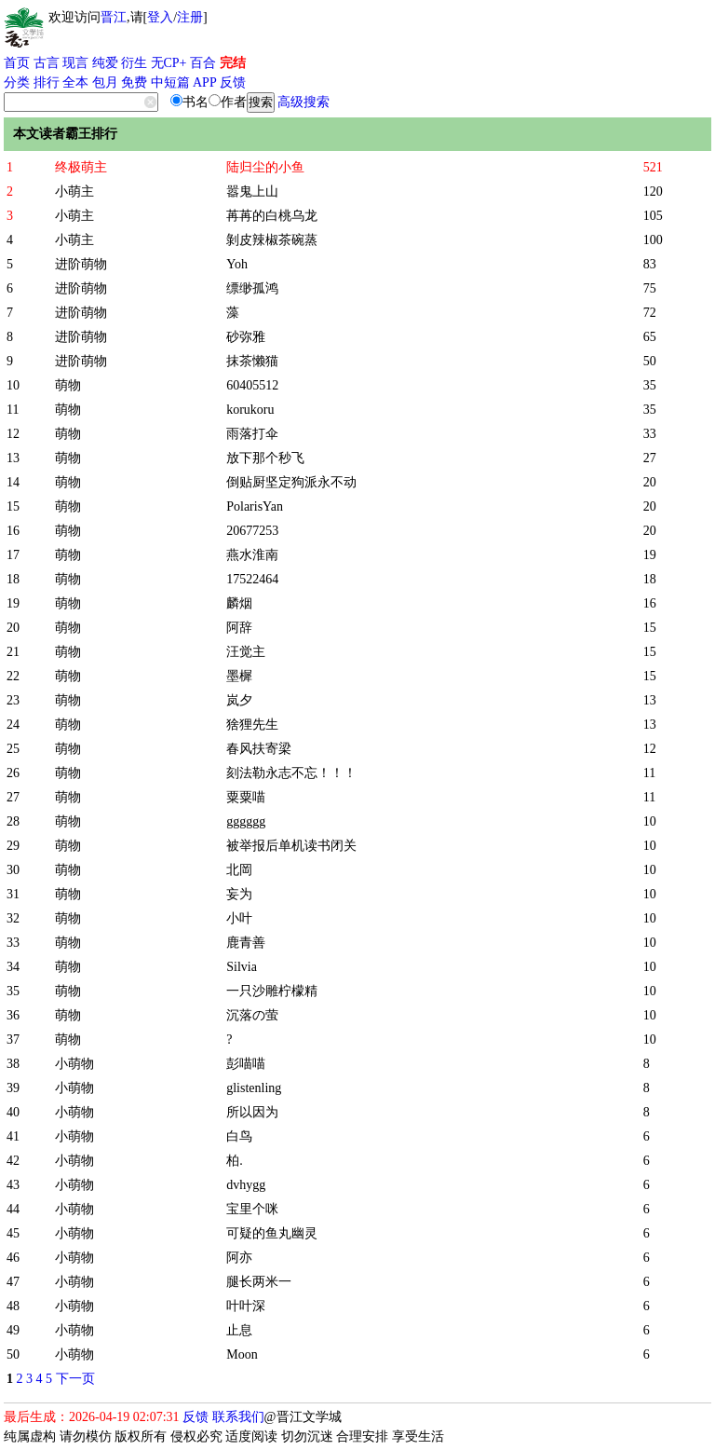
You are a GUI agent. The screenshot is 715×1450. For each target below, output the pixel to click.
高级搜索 (303, 102)
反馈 (233, 82)
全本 (75, 82)
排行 (47, 82)
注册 (190, 17)
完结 (233, 63)
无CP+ (169, 63)
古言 (47, 63)
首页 (17, 63)
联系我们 (238, 1417)
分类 (17, 82)
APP (205, 82)
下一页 (75, 1379)
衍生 (134, 63)
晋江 (114, 17)
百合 (203, 63)
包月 (105, 82)
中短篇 (170, 82)
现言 (75, 63)
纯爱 (105, 63)
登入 (160, 17)
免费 (134, 82)
